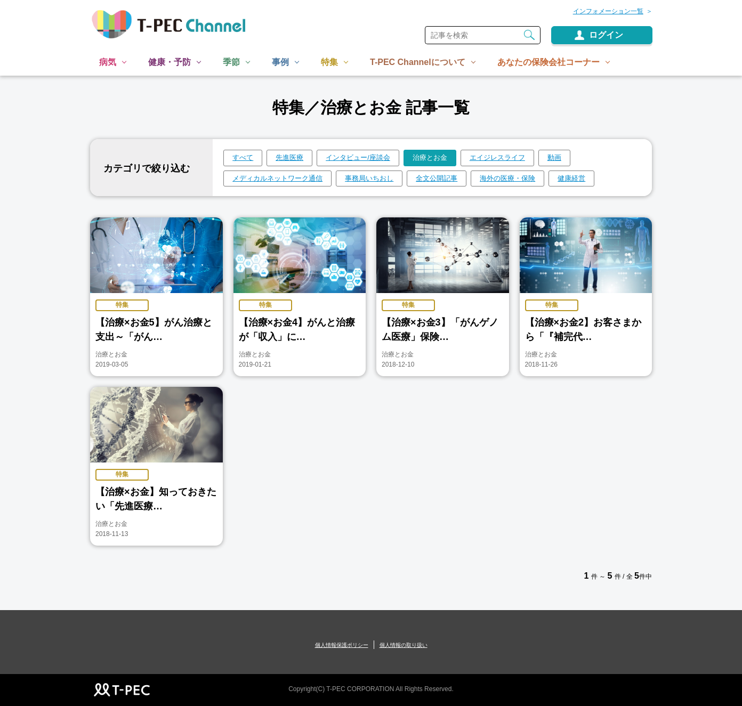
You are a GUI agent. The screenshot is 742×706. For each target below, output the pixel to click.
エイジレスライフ (497, 157)
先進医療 (289, 157)
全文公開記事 (436, 178)
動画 (554, 157)
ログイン (606, 34)
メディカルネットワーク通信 (277, 178)
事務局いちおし (369, 178)
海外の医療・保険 (507, 178)
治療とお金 (430, 157)
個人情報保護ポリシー (341, 645)
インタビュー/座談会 (358, 157)
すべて (242, 157)
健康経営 (571, 178)
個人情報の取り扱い (404, 645)
